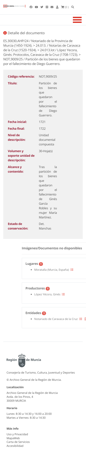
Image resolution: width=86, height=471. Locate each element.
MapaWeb (13, 438)
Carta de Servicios (18, 442)
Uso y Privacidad (17, 434)
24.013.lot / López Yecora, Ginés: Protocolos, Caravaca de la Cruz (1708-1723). (40, 52)
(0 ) (65, 7)
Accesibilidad (15, 446)
